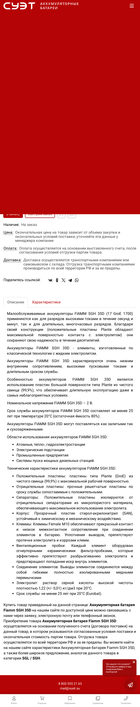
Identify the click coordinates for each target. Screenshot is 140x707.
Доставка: (13, 260)
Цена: (8, 232)
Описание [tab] (15, 302)
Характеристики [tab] (46, 302)
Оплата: (10, 248)
